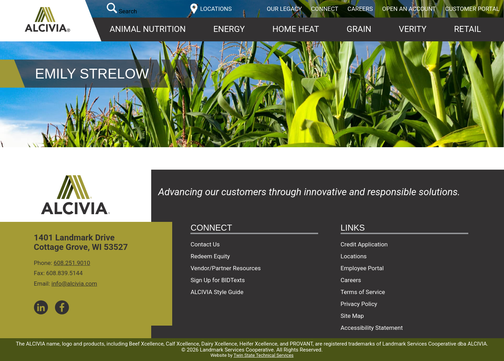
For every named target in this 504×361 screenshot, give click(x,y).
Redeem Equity (210, 256)
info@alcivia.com (74, 283)
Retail (467, 29)
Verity (413, 29)
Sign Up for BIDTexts (217, 280)
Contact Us (204, 244)
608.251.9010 (72, 262)
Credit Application (364, 244)
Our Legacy (284, 8)
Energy (229, 29)
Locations (354, 256)
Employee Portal (362, 268)
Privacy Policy (359, 303)
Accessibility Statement (372, 327)
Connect (324, 8)
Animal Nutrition (148, 29)
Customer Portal (472, 8)
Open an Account (409, 8)
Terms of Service (363, 291)
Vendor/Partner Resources (225, 268)
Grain (358, 29)
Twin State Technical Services (263, 355)
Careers (360, 8)
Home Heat (295, 29)
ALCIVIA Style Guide (216, 291)
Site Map (352, 315)
